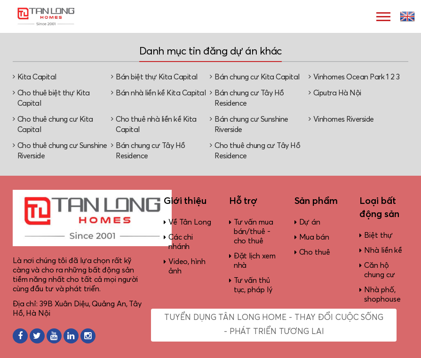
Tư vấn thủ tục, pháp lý (253, 285)
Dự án (310, 222)
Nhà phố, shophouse (382, 294)
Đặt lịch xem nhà (255, 260)
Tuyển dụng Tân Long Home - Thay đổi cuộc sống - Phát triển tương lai (273, 325)
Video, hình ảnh (187, 266)
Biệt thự (378, 235)
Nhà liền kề (383, 250)
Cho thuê (314, 252)
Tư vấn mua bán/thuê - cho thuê (253, 231)
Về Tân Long (189, 222)
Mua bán (314, 237)
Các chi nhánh (180, 241)
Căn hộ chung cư (379, 270)
